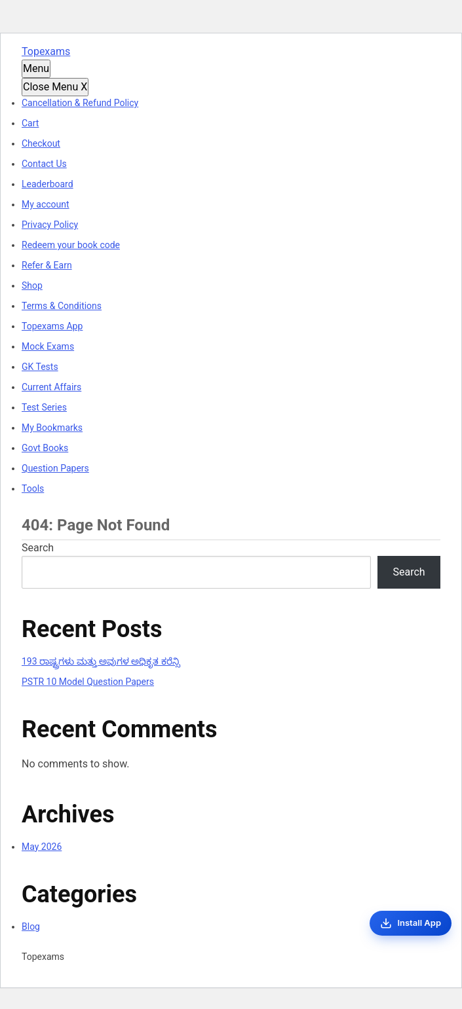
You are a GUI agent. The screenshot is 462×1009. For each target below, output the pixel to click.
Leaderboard (47, 184)
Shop (32, 285)
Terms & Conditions (62, 306)
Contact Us (44, 163)
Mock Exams (48, 346)
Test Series (44, 407)
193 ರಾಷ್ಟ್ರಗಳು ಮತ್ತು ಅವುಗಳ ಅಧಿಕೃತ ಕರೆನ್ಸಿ (101, 661)
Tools (33, 488)
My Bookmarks (52, 427)
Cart (30, 123)
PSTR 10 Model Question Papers (88, 681)
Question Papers (55, 468)
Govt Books (45, 448)
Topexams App (52, 326)
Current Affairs (51, 387)
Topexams (46, 51)
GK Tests (40, 366)
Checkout (41, 143)
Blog (31, 926)
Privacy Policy (50, 224)
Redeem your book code (71, 245)
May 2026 (42, 846)
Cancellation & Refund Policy (80, 103)
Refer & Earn (47, 265)
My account (45, 204)
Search (38, 547)
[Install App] (411, 923)
